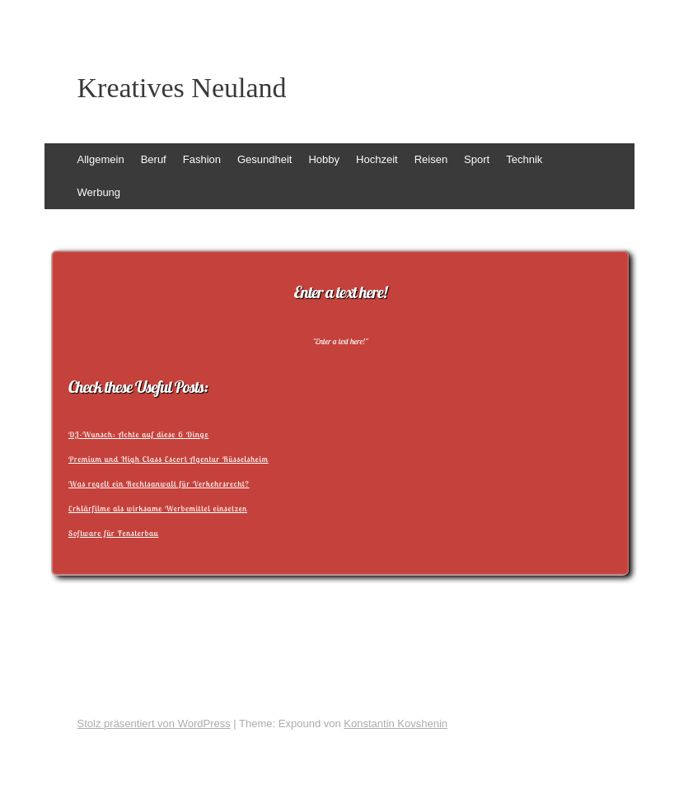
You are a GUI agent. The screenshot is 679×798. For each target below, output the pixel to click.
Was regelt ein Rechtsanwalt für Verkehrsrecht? (159, 483)
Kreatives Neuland (182, 88)
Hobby (324, 159)
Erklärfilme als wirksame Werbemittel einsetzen (157, 508)
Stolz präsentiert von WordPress (154, 723)
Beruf (153, 159)
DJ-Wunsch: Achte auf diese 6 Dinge (138, 434)
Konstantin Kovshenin (395, 723)
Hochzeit (377, 159)
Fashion (202, 159)
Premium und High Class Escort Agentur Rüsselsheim (168, 459)
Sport (476, 159)
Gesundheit (265, 159)
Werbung (99, 192)
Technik (524, 159)
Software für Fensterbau (113, 533)
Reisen (430, 159)
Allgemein (100, 159)
